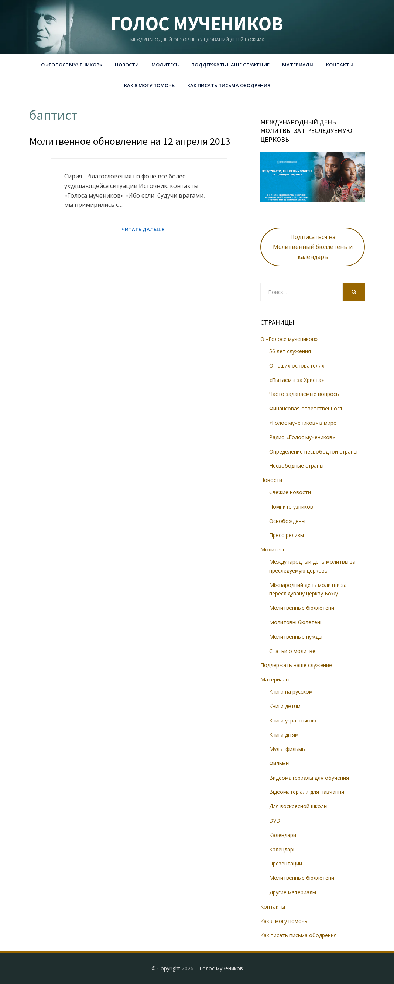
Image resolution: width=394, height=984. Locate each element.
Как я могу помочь (149, 85)
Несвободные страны (296, 465)
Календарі (281, 849)
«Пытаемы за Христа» (296, 379)
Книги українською (292, 720)
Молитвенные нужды (295, 636)
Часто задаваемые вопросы (304, 393)
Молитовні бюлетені (295, 622)
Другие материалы (292, 892)
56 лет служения (290, 351)
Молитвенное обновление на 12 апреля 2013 (129, 141)
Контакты (339, 64)
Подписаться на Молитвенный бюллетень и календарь (313, 247)
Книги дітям (284, 734)
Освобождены (287, 521)
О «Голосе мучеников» (71, 64)
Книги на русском (291, 691)
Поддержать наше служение (230, 64)
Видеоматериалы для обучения (309, 777)
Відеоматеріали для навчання (306, 791)
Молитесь (165, 64)
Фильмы (279, 763)
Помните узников (291, 506)
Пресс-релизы (286, 535)
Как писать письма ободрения (228, 85)
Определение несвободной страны (313, 451)
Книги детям (285, 706)
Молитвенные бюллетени (301, 607)
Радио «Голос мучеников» (302, 437)
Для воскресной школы (298, 806)
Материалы (298, 64)
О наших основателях (296, 365)
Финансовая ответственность (307, 408)
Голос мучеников (197, 23)
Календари (282, 834)
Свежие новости (290, 492)
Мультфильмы (287, 748)
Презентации (285, 863)
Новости (127, 64)
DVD (274, 820)
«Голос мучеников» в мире (302, 422)
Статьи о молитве (292, 651)
